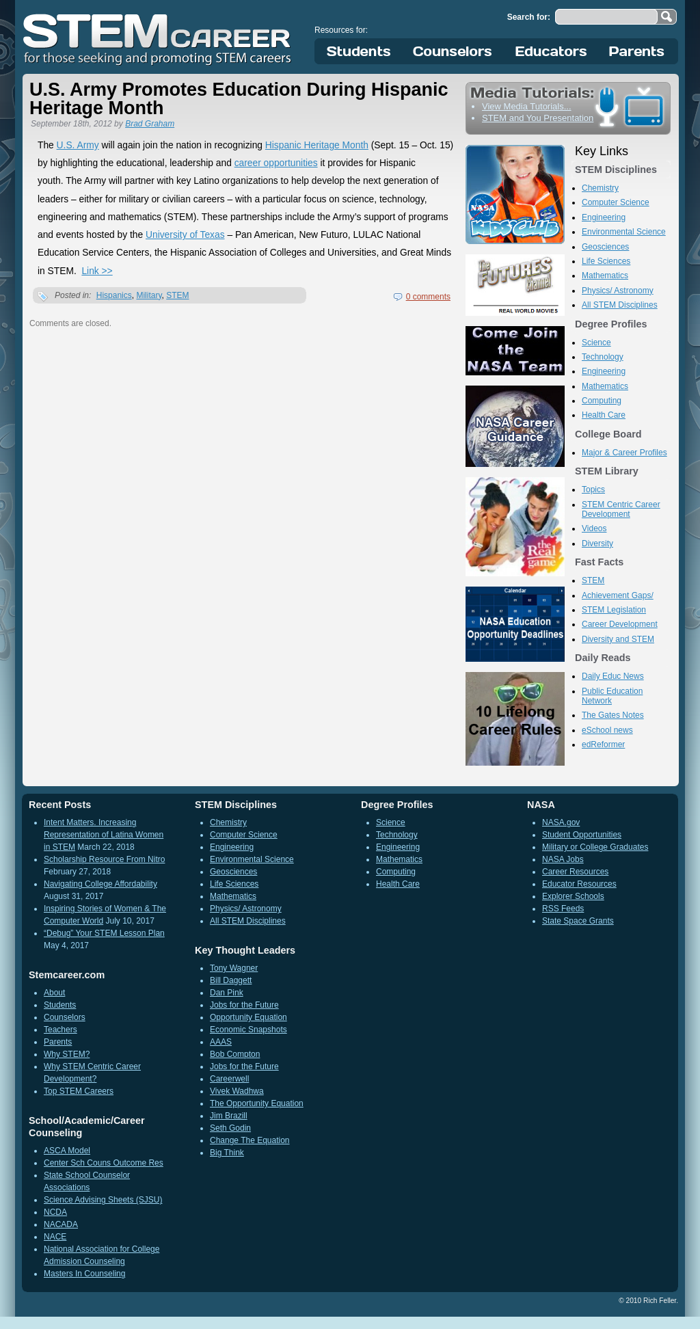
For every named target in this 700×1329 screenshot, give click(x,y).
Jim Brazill (228, 1115)
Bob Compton (235, 1054)
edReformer (603, 744)
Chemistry (600, 188)
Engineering (603, 217)
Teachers (60, 1029)
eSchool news (607, 730)
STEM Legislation (614, 610)
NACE (55, 1236)
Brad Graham (149, 124)
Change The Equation (250, 1140)
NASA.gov (561, 822)
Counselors (455, 51)
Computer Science (615, 202)
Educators (551, 51)
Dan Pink (226, 992)
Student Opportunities (581, 835)
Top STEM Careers (78, 1091)
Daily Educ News (613, 676)
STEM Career (158, 38)
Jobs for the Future (244, 1005)
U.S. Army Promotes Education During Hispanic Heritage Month (238, 98)
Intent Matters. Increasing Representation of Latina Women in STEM (103, 835)
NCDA (55, 1212)
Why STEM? (67, 1054)
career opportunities (276, 163)
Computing (601, 400)
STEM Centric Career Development (621, 509)
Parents (637, 51)
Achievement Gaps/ (618, 595)
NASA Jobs (563, 859)
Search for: (528, 17)
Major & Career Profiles (624, 452)
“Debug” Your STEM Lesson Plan (104, 933)
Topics (593, 489)
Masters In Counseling (84, 1273)
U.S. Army (78, 145)
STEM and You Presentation (537, 118)
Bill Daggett (231, 980)
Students (358, 51)
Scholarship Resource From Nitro (104, 859)
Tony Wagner (234, 968)
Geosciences (605, 247)
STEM (177, 295)
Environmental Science (624, 232)
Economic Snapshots (248, 1029)
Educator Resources (579, 884)
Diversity (597, 543)
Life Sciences (606, 261)
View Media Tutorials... (526, 106)
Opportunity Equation (248, 1017)
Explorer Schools (573, 896)
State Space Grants (578, 921)
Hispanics (114, 295)
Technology (602, 357)
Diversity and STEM (618, 639)
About (54, 992)
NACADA (61, 1224)
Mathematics (605, 275)
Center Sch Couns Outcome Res (103, 1163)
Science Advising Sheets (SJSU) (103, 1200)
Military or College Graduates (595, 847)
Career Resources (575, 871)
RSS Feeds (563, 908)
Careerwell (229, 1079)
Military (148, 295)
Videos (594, 528)
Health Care (603, 415)
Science (596, 342)
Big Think (227, 1152)
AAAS (221, 1042)
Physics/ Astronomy (618, 290)
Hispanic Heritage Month (316, 145)
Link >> (96, 271)
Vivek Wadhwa (237, 1091)
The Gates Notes (613, 715)
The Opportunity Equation (257, 1103)
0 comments (428, 296)
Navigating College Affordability (100, 884)
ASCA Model (67, 1150)
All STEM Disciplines (620, 305)
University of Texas (185, 235)
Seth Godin (230, 1128)
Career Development (620, 624)
